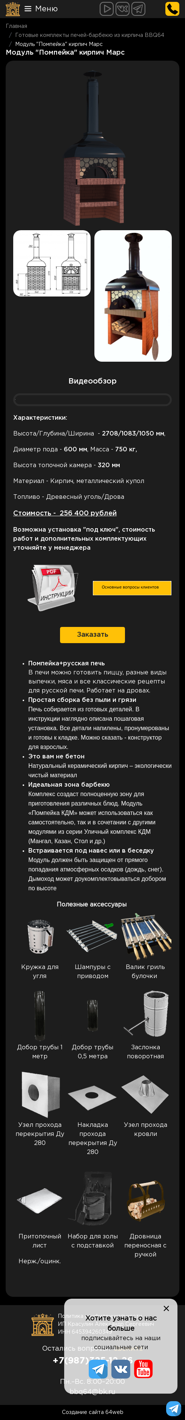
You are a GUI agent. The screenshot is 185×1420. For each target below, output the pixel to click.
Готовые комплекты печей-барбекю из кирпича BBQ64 (89, 35)
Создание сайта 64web (92, 1412)
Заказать (93, 635)
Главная (16, 26)
